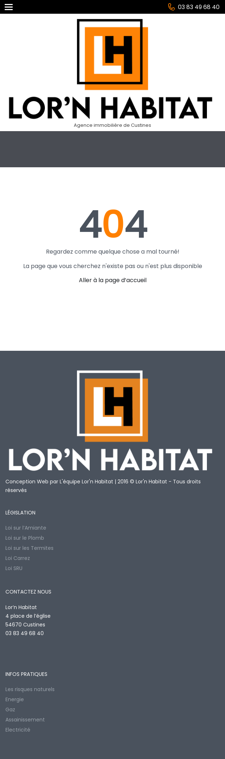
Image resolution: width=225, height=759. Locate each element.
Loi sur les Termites (29, 548)
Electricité (17, 729)
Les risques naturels (30, 689)
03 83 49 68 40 (199, 7)
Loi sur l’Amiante (25, 527)
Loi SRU (13, 568)
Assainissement (25, 719)
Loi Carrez (17, 558)
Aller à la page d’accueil (113, 280)
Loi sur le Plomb (24, 538)
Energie (14, 699)
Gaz (10, 709)
